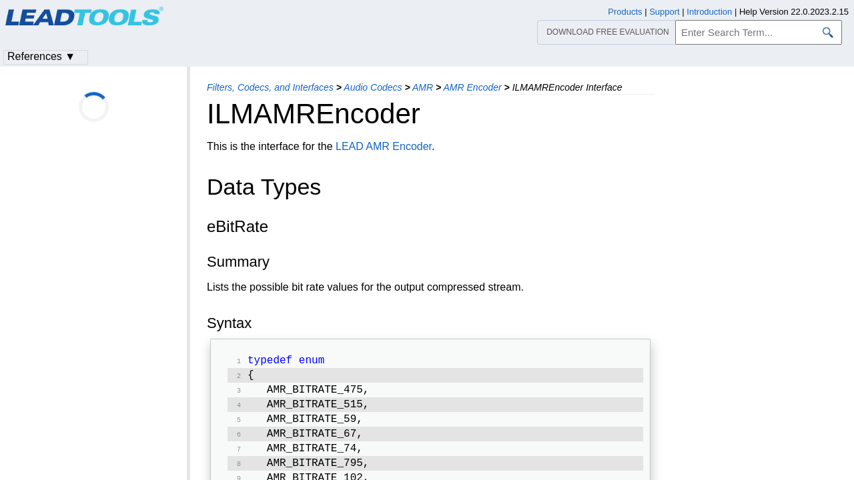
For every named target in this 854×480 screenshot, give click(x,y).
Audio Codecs (373, 87)
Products (625, 12)
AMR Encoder (473, 87)
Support (664, 12)
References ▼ (41, 56)
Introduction (709, 12)
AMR (422, 87)
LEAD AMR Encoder (384, 146)
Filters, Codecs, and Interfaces (270, 87)
